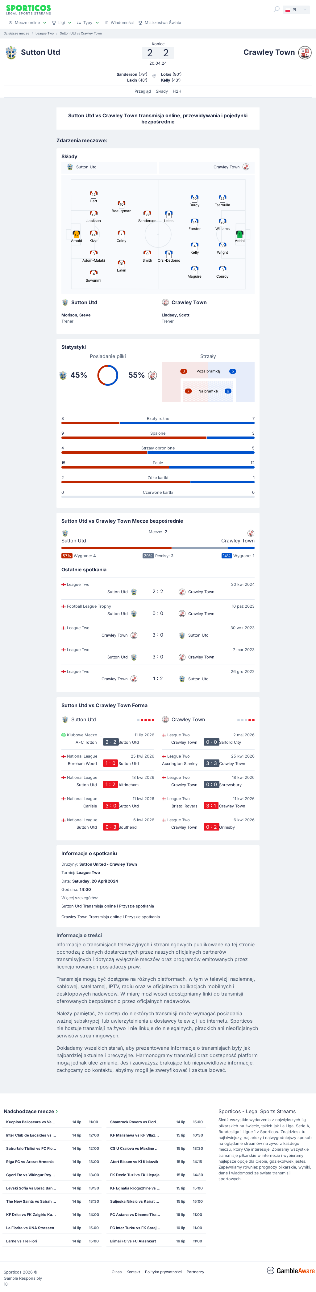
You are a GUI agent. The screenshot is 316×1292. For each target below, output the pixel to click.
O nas (117, 1272)
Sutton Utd (73, 540)
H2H (177, 91)
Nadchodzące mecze (31, 1111)
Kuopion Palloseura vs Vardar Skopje (33, 1122)
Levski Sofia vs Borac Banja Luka (33, 1188)
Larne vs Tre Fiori (21, 1241)
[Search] (276, 9)
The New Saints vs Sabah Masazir (33, 1201)
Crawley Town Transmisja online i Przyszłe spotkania (110, 917)
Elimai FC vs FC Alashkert (133, 1241)
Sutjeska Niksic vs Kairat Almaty (137, 1201)
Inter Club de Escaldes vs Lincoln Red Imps (33, 1135)
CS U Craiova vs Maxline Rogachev (137, 1148)
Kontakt (133, 1272)
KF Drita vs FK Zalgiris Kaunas (33, 1214)
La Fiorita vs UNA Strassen (30, 1228)
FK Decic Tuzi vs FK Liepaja (135, 1175)
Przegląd (143, 91)
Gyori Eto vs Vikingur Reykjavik (33, 1175)
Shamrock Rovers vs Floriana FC (137, 1122)
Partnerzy (195, 1272)
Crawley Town (238, 540)
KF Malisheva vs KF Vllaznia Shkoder (137, 1135)
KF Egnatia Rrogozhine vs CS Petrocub (137, 1188)
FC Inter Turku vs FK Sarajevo (136, 1228)
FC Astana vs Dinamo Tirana (135, 1214)
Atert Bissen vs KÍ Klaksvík (134, 1161)
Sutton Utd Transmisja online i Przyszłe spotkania (107, 906)
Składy (162, 91)
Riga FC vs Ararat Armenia (30, 1161)
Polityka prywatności (163, 1272)
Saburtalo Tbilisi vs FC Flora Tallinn (33, 1148)
